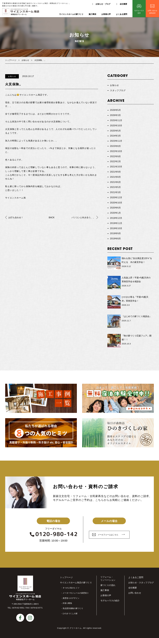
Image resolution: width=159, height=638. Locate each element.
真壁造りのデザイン (71, 598)
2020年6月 (115, 208)
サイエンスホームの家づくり (71, 14)
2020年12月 (116, 197)
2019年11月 (116, 223)
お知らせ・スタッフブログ (141, 582)
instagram (30, 618)
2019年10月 (116, 228)
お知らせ (25, 60)
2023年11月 (116, 141)
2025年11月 (116, 120)
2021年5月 (115, 187)
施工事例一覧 (41, 398)
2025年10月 (116, 125)
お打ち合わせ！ (15, 217)
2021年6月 (115, 182)
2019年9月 (115, 233)
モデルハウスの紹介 (110, 600)
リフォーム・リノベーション (107, 578)
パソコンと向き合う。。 (83, 217)
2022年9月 (115, 156)
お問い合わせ (134, 593)
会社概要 (123, 4)
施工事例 (92, 14)
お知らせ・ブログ (103, 4)
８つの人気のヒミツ (71, 588)
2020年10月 (116, 203)
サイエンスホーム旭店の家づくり (76, 582)
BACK (52, 217)
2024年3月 (115, 136)
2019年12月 (116, 218)
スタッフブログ (118, 90)
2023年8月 (115, 146)
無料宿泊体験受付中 (118, 398)
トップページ (10, 60)
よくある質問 (121, 14)
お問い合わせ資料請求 (152, 12)
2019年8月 (115, 238)
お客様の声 (106, 14)
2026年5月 (115, 110)
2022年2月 (115, 161)
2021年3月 (115, 192)
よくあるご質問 (135, 577)
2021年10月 (116, 166)
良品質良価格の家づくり (73, 608)
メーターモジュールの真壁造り (76, 593)
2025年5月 (115, 131)
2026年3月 (115, 115)
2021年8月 (115, 177)
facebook (20, 618)
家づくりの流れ (107, 585)
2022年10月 (116, 151)
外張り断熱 (67, 603)
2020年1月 (115, 213)
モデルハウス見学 (139, 12)
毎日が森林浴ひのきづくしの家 (118, 432)
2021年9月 (115, 172)
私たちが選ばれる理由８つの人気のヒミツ (41, 432)
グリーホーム (76, 628)
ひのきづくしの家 (70, 613)
